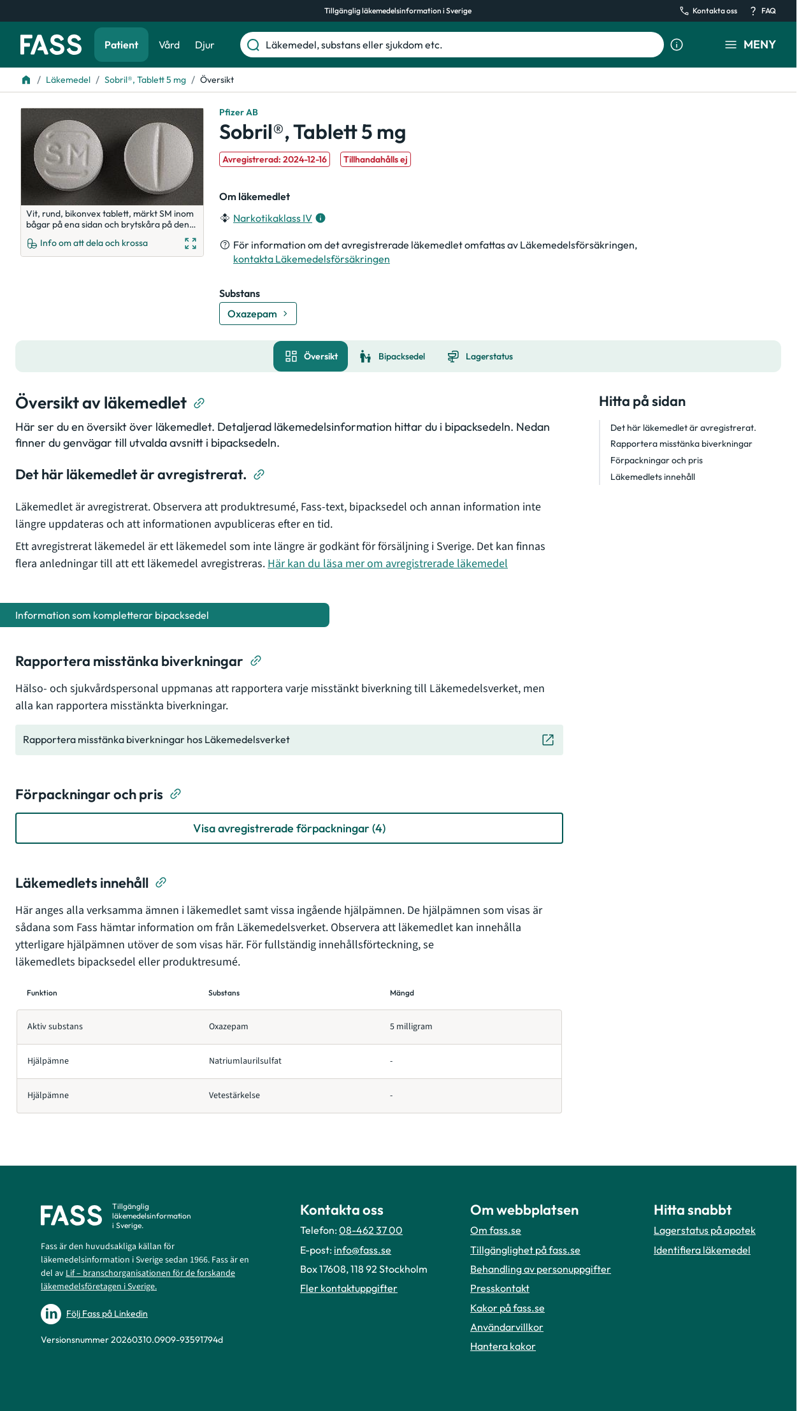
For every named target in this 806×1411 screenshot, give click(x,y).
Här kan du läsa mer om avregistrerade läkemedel (388, 564)
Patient (121, 44)
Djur (205, 44)
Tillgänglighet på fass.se (525, 1249)
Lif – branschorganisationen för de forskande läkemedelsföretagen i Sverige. (138, 1280)
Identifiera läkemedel (702, 1249)
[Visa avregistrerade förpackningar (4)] (289, 828)
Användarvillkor (506, 1327)
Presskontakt (499, 1288)
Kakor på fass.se (507, 1307)
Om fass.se (495, 1230)
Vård (169, 44)
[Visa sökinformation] (676, 44)
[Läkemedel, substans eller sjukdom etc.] (462, 44)
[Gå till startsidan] (51, 44)
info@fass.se (362, 1249)
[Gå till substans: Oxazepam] (258, 313)
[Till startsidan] (26, 79)
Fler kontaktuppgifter (349, 1288)
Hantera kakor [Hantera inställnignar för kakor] (503, 1346)
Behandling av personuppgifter (540, 1269)
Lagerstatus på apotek (705, 1230)
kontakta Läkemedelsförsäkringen (311, 258)
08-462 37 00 (371, 1230)
